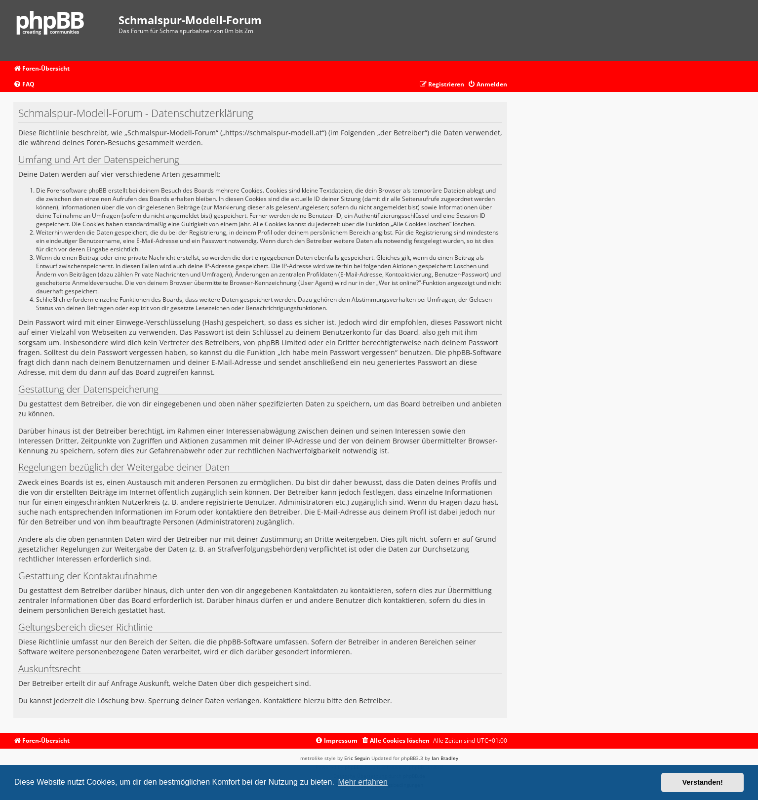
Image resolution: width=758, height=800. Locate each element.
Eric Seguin (357, 758)
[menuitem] (24, 84)
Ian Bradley (445, 758)
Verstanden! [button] (702, 782)
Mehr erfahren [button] (363, 782)
